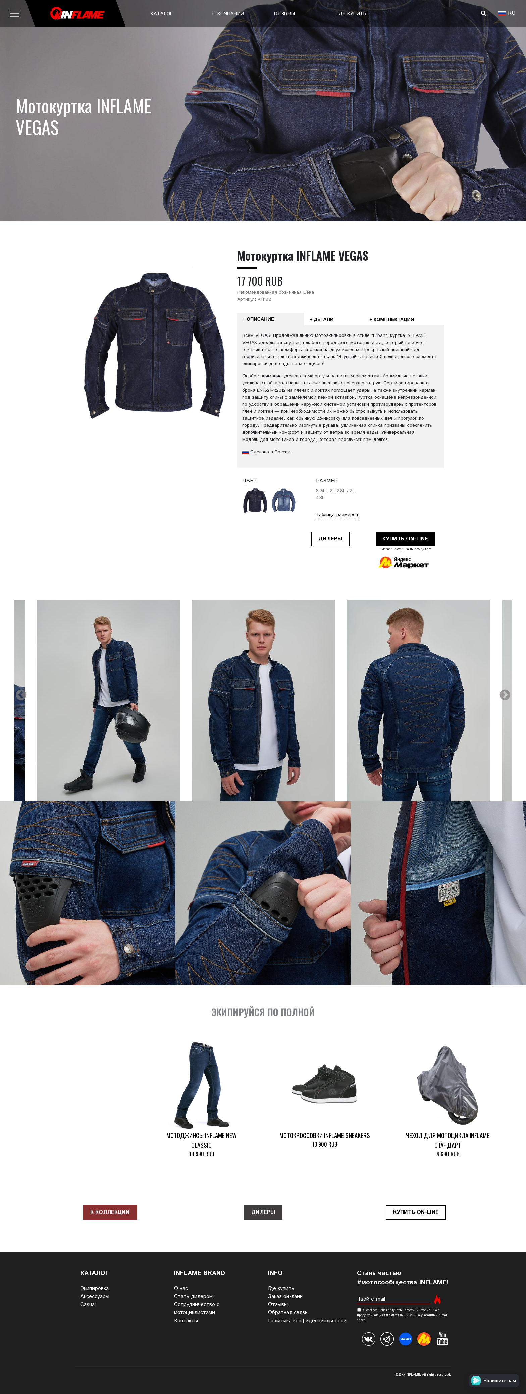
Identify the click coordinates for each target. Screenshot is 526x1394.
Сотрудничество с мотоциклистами (196, 1308)
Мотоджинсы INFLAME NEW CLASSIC (201, 1140)
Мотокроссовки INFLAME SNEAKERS (324, 1135)
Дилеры (330, 539)
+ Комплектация (391, 319)
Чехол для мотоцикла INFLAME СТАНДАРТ (447, 1140)
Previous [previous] (21, 695)
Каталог (162, 13)
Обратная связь (288, 1312)
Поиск (483, 13)
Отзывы (284, 13)
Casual (88, 1304)
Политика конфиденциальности (307, 1321)
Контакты (186, 1321)
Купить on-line (405, 539)
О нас (181, 1288)
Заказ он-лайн (285, 1296)
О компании (228, 13)
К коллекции (110, 1212)
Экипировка (94, 1288)
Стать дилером (193, 1296)
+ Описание (258, 319)
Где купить (351, 13)
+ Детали (321, 319)
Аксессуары (94, 1296)
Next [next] (505, 695)
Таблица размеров (337, 514)
